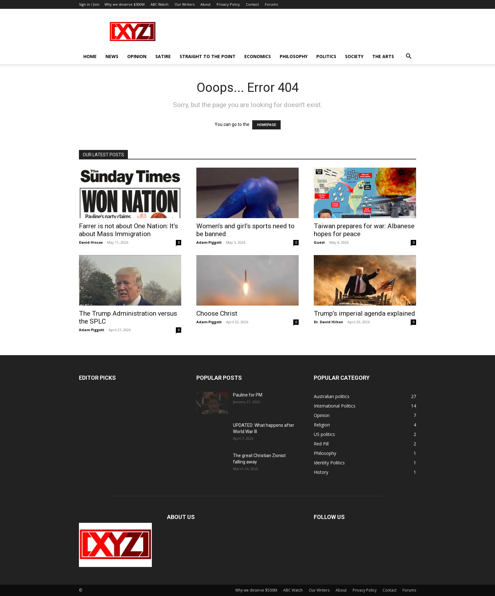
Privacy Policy (228, 4)
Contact (252, 4)
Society (354, 56)
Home (90, 56)
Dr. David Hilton (328, 321)
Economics (257, 56)
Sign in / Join (89, 4)
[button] (408, 57)
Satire (163, 56)
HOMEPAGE (266, 125)
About (205, 4)
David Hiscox (91, 242)
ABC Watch (160, 4)
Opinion (136, 56)
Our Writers (184, 4)
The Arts (383, 56)
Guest (319, 242)
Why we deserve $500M (124, 4)
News (111, 56)
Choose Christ (216, 313)
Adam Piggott (209, 242)
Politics (326, 56)
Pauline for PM (247, 394)
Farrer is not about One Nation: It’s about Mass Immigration (128, 230)
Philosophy (293, 56)
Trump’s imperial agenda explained (364, 313)
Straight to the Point (208, 56)
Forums (271, 4)
